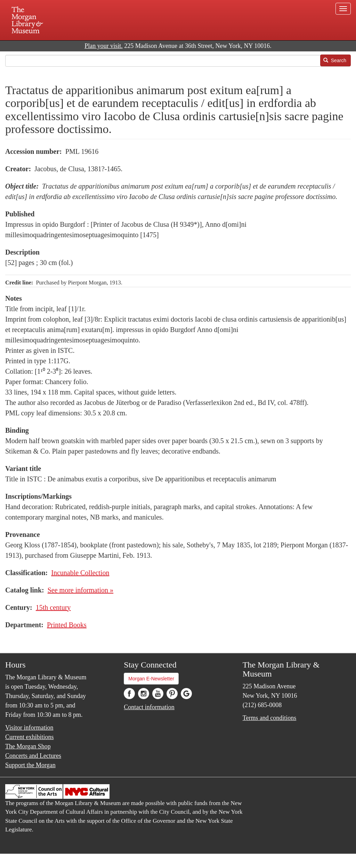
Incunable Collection (80, 573)
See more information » (80, 590)
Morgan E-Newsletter (151, 678)
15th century (53, 607)
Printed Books (67, 625)
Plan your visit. (103, 45)
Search (334, 60)
